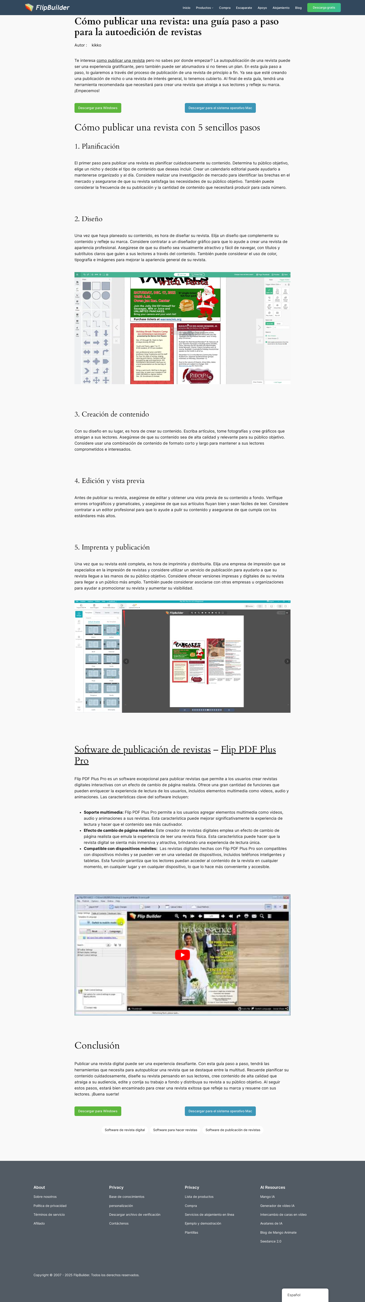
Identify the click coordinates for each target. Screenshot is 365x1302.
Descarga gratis (324, 7)
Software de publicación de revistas (142, 749)
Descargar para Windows (98, 108)
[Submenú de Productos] (212, 8)
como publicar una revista (121, 60)
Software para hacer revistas (175, 1130)
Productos (203, 8)
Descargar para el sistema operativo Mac (220, 108)
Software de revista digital (125, 1130)
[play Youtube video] (182, 955)
